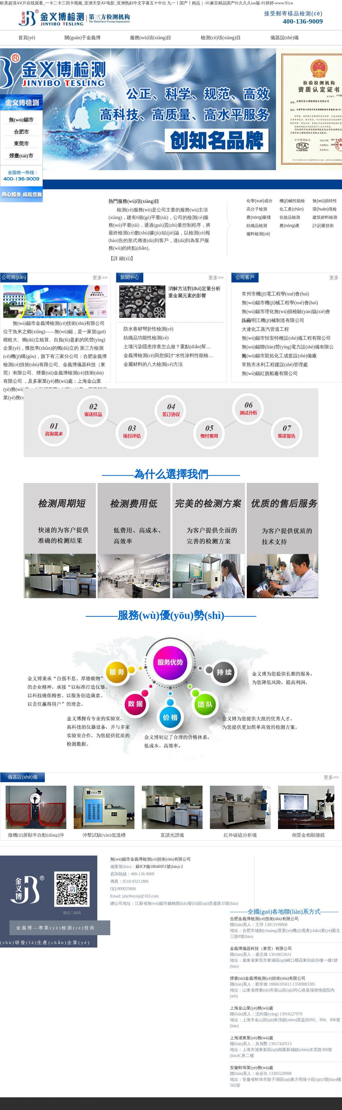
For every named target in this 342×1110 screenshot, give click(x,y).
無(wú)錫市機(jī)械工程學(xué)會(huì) (280, 302)
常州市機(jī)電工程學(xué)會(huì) (275, 293)
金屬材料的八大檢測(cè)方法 (153, 364)
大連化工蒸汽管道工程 (265, 329)
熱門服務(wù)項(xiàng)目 (133, 201)
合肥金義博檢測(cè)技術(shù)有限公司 (264, 919)
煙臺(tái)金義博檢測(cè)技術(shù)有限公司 (267, 978)
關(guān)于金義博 (83, 37)
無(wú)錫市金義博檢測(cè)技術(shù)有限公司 (150, 859)
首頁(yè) (26, 37)
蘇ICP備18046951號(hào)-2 (159, 866)
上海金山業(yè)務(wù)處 (251, 1008)
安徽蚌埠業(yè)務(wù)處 (251, 1067)
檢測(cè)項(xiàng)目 (221, 37)
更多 (334, 277)
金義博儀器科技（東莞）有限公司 (261, 948)
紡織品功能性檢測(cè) (146, 337)
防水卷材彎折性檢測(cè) (148, 328)
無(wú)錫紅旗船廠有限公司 (270, 373)
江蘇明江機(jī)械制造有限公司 (273, 320)
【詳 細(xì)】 (121, 258)
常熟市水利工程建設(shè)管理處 (275, 364)
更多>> (100, 277)
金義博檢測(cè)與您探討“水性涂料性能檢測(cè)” (168, 355)
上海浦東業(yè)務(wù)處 (251, 1038)
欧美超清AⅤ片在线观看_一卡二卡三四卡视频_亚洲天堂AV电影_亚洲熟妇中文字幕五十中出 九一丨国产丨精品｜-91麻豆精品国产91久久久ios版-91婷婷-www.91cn (146, 3)
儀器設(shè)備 (284, 37)
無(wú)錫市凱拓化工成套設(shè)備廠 (279, 355)
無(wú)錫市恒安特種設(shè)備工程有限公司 (286, 338)
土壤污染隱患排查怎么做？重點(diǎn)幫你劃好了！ (168, 346)
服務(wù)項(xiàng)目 (150, 37)
